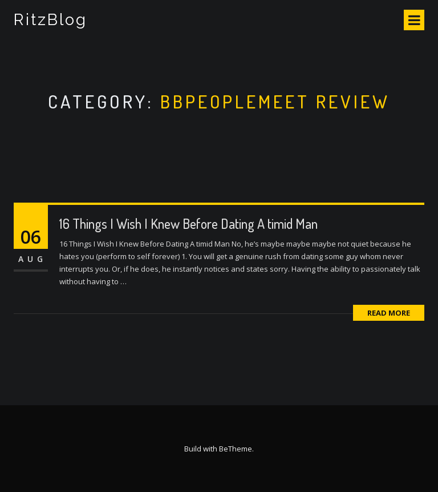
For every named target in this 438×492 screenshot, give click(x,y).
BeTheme (235, 448)
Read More (388, 313)
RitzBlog (50, 19)
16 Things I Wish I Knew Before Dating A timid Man (188, 223)
